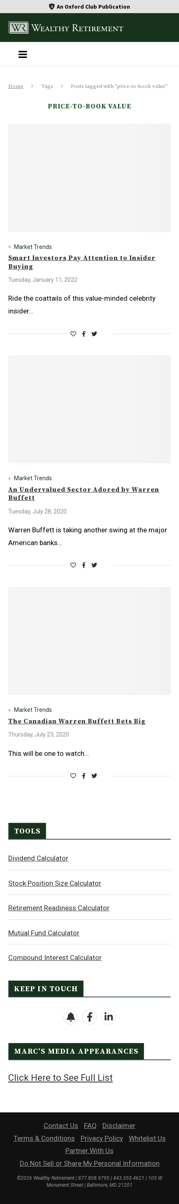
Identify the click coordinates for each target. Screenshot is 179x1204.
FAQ (90, 1125)
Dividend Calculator (38, 858)
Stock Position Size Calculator (54, 883)
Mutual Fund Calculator (43, 933)
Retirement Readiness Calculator (58, 908)
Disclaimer (118, 1125)
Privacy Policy (102, 1138)
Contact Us (61, 1125)
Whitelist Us (147, 1138)
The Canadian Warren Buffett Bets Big (77, 721)
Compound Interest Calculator (55, 957)
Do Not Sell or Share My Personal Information (90, 1163)
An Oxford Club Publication (93, 6)
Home (15, 86)
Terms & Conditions (44, 1138)
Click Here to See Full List (60, 1078)
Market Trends (33, 247)
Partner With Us (89, 1150)
